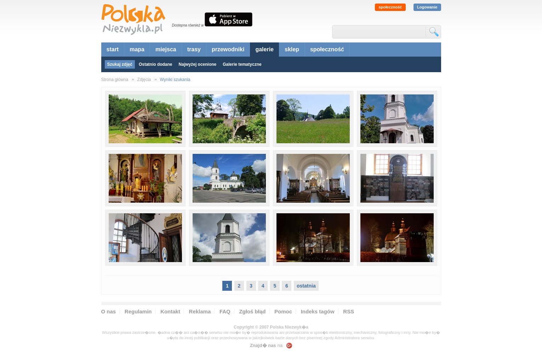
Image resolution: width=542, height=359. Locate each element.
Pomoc (283, 311)
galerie (264, 49)
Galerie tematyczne (242, 64)
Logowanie (427, 7)
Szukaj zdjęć (119, 64)
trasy (194, 49)
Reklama (200, 311)
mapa (137, 49)
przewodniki (228, 49)
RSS (348, 311)
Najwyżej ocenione (198, 64)
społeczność (390, 7)
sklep (292, 49)
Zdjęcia (144, 79)
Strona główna (115, 79)
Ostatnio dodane (155, 64)
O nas (108, 311)
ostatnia (306, 286)
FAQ (224, 311)
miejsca (165, 49)
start (113, 49)
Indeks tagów (318, 311)
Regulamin (138, 311)
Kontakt (170, 311)
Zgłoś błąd (252, 311)
